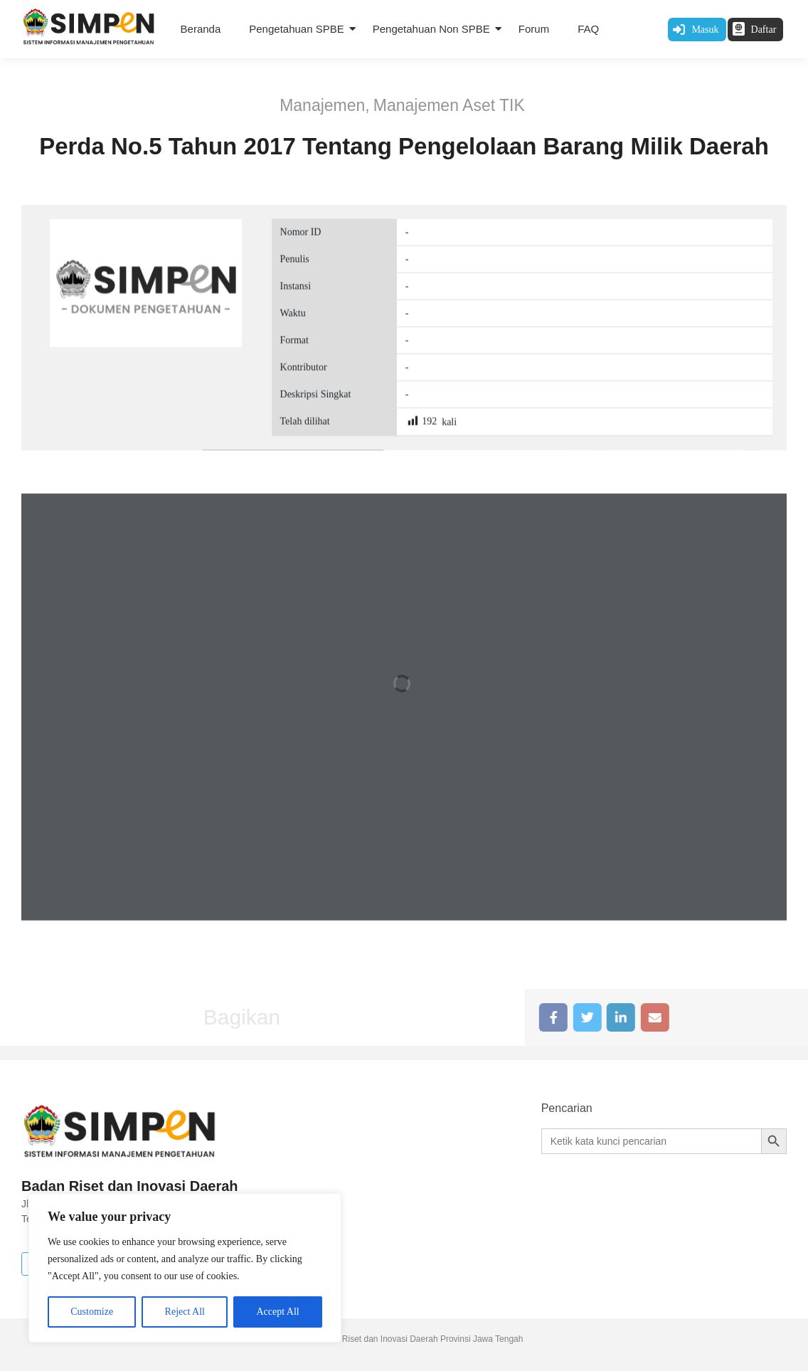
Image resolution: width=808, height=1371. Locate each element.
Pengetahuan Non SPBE (431, 29)
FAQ (588, 29)
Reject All (185, 1311)
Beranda (201, 29)
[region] (184, 1268)
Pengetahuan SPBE (296, 29)
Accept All (277, 1311)
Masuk (704, 29)
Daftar (764, 29)
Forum (534, 29)
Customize (91, 1311)
